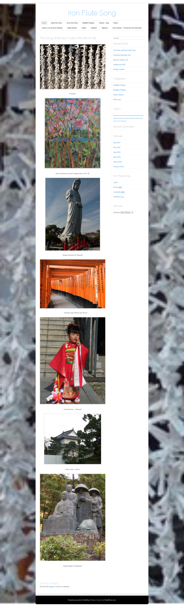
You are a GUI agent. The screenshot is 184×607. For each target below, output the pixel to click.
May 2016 (117, 157)
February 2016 (118, 166)
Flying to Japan (118, 69)
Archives (116, 212)
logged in (52, 586)
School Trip (128, 118)
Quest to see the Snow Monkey (52, 28)
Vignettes (105, 28)
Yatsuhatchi (123, 121)
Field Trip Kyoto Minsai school (121, 115)
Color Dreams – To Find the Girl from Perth (126, 28)
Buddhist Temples (88, 23)
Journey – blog (104, 23)
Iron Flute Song (92, 13)
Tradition (94, 28)
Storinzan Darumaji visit (122, 55)
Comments (119, 192)
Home (44, 23)
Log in (115, 182)
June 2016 (117, 152)
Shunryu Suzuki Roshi (137, 118)
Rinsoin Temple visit (120, 60)
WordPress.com (110, 600)
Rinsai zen (122, 118)
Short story (117, 99)
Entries (117, 187)
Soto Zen (115, 121)
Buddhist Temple (119, 85)
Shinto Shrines (72, 28)
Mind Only (136, 115)
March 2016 (117, 162)
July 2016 (116, 147)
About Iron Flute (56, 23)
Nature (115, 23)
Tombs (84, 28)
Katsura (131, 115)
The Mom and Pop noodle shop (124, 50)
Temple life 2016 (119, 64)
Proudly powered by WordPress (79, 600)
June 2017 (117, 142)
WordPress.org (118, 197)
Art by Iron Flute (72, 23)
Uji (119, 121)
